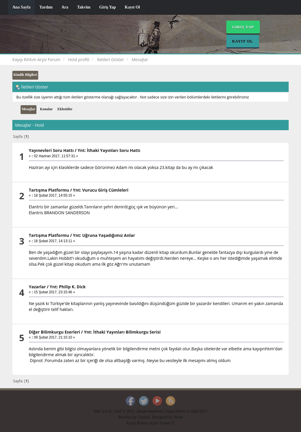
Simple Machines (149, 411)
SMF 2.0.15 (103, 411)
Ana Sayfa (21, 7)
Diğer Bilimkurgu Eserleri (54, 332)
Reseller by (128, 417)
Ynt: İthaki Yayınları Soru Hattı (109, 150)
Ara (64, 7)
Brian (178, 417)
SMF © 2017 (124, 411)
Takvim (83, 7)
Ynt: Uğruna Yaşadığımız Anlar (104, 235)
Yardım (46, 7)
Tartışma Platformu (49, 190)
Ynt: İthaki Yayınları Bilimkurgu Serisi (122, 332)
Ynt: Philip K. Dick (68, 286)
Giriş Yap (107, 7)
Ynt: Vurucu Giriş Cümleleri (100, 190)
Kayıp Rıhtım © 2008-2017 (186, 411)
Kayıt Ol (132, 7)
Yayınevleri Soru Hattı (51, 150)
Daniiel (144, 417)
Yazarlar (37, 286)
